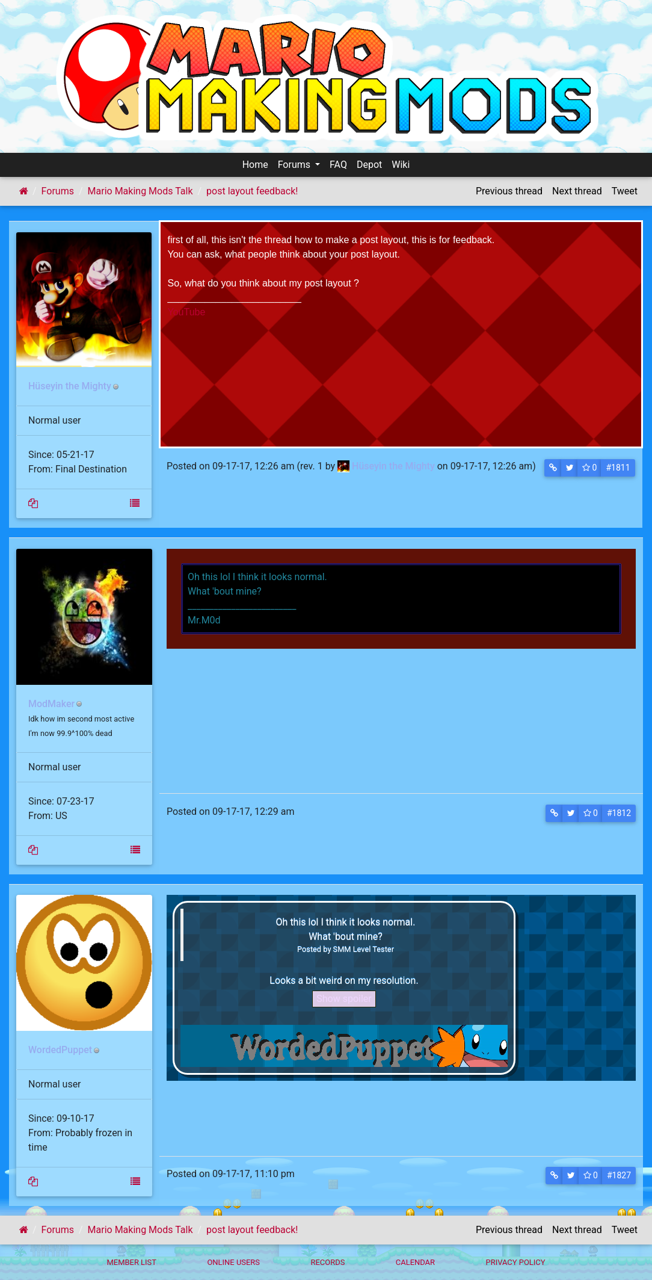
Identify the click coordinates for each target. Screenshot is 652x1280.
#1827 (619, 1175)
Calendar (415, 1262)
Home (255, 164)
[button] (553, 468)
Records (327, 1262)
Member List (131, 1262)
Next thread (577, 191)
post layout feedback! (252, 191)
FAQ (338, 164)
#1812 (619, 813)
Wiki (401, 164)
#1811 (618, 467)
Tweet (625, 191)
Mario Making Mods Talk (140, 191)
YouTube (187, 312)
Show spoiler (343, 998)
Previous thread (509, 191)
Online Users (233, 1262)
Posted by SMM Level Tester (345, 948)
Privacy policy (515, 1262)
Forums (295, 164)
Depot (369, 164)
